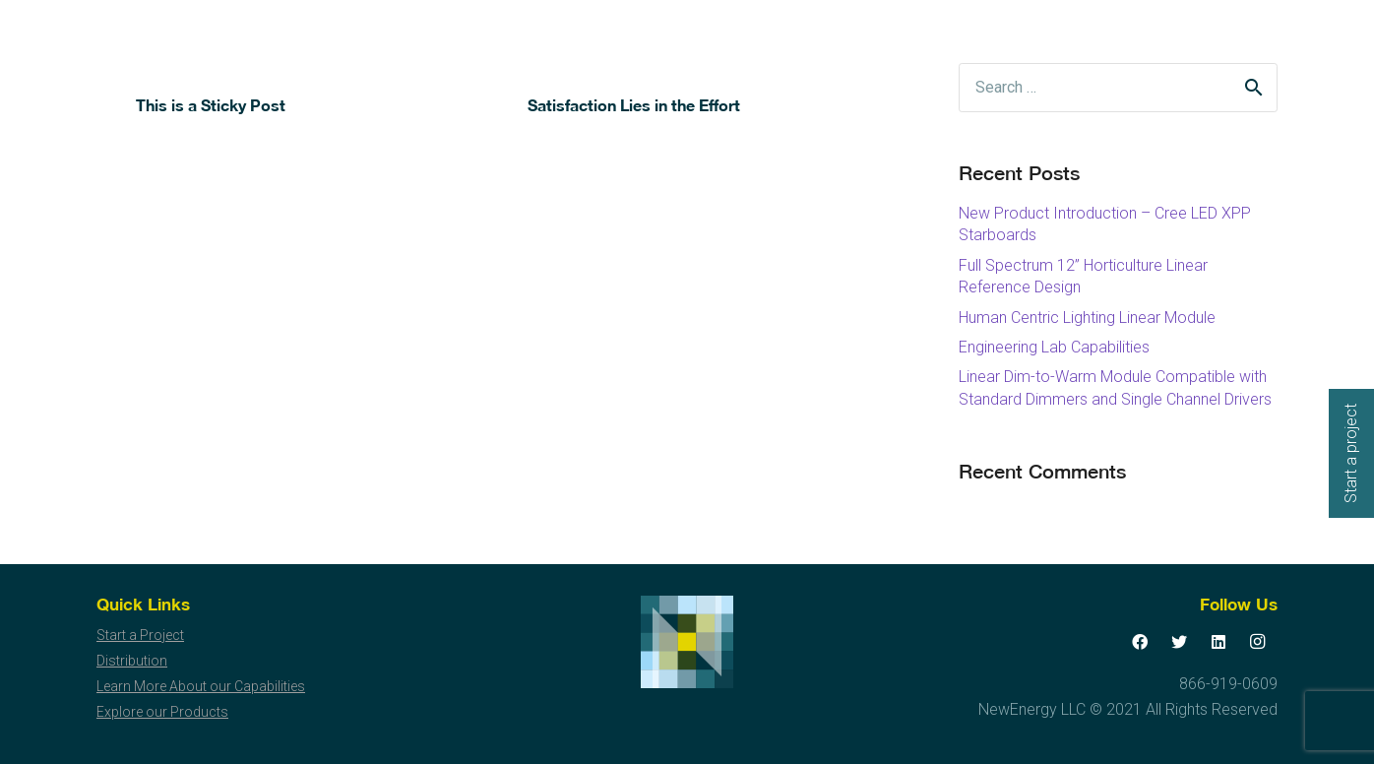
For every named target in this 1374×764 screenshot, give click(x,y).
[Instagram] (1258, 642)
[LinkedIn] (1218, 642)
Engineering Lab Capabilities (1054, 347)
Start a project (1351, 453)
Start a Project (140, 635)
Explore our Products (162, 712)
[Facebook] (1139, 642)
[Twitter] (1179, 642)
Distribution (131, 660)
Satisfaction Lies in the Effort (634, 105)
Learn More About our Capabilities (200, 686)
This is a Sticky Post (210, 105)
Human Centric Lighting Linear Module (1087, 317)
